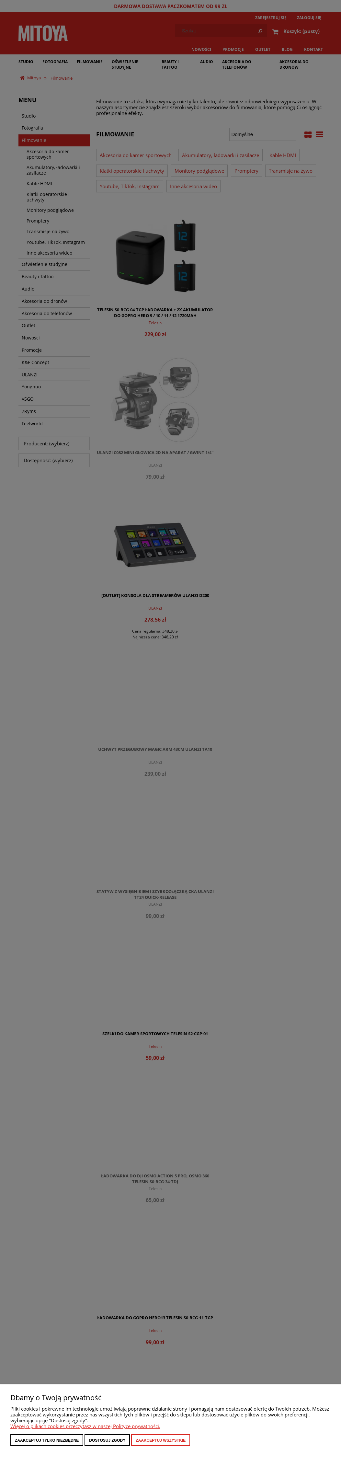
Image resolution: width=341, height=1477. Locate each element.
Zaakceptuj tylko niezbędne (47, 1440)
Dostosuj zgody (107, 1440)
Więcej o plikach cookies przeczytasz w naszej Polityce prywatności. (85, 1426)
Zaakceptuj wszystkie (161, 1440)
